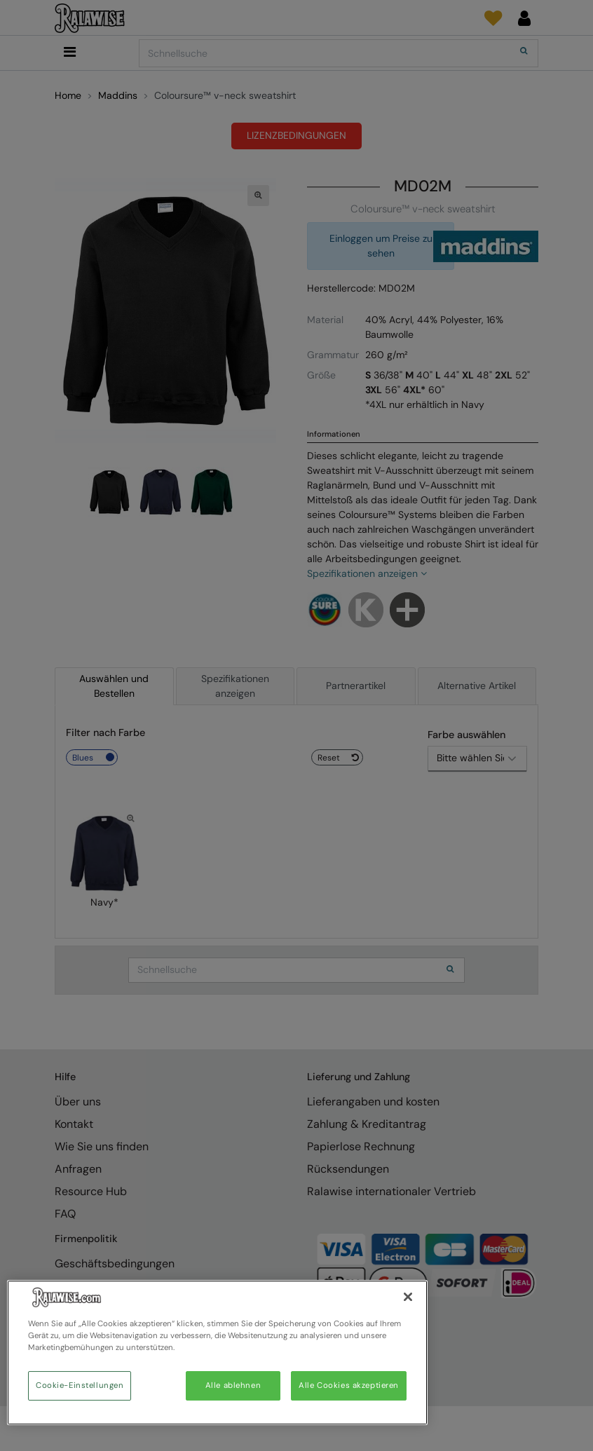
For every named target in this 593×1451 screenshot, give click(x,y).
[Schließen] (408, 1296)
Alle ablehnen (233, 1385)
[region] (217, 1352)
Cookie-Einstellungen (79, 1385)
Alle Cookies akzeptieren (349, 1385)
